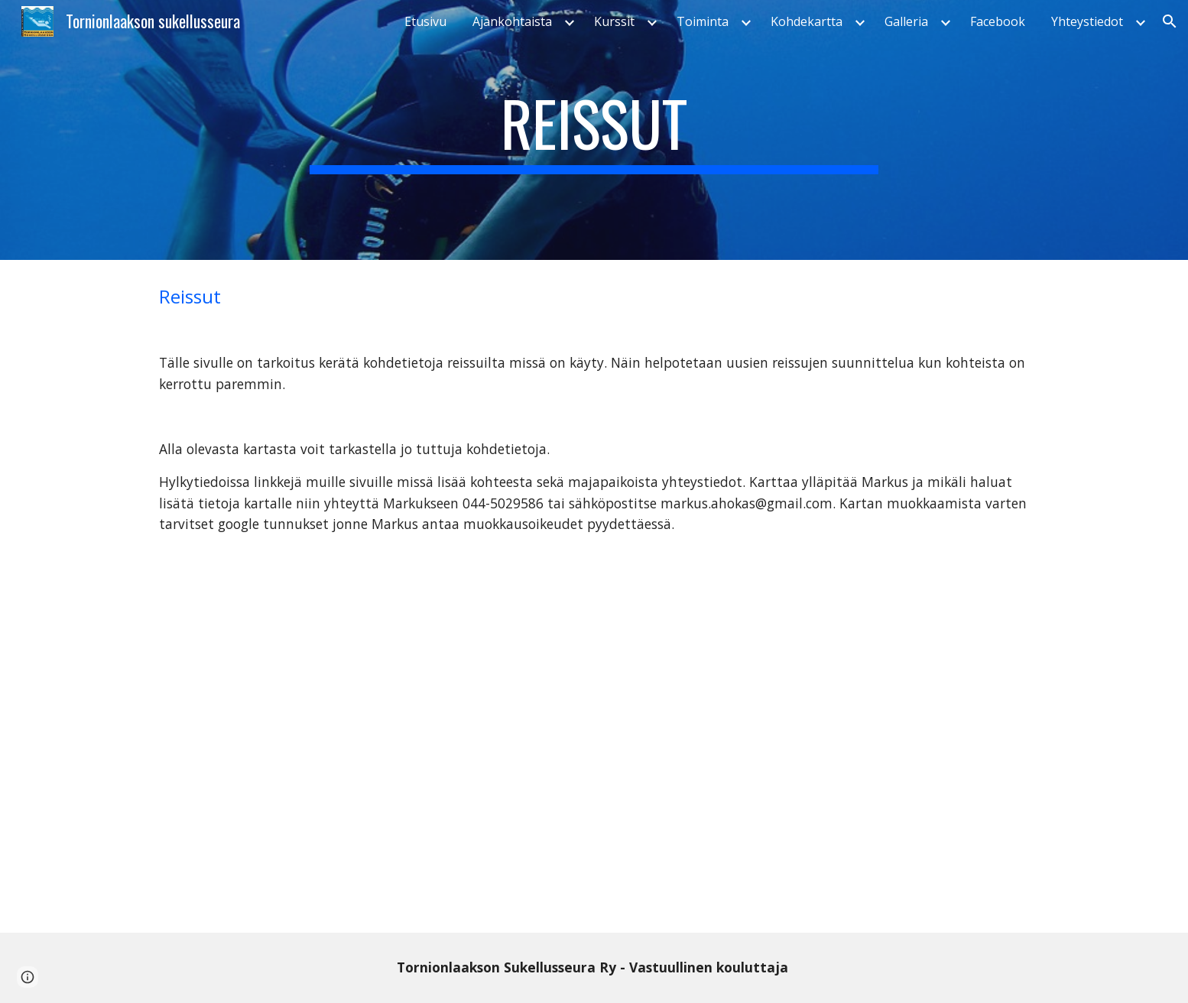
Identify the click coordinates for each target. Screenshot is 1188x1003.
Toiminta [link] (703, 21)
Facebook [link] (997, 21)
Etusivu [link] (425, 21)
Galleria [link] (906, 21)
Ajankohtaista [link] (512, 21)
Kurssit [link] (614, 21)
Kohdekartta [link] (806, 21)
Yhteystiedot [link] (1087, 21)
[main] (594, 130)
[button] (1169, 21)
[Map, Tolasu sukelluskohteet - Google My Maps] (594, 746)
